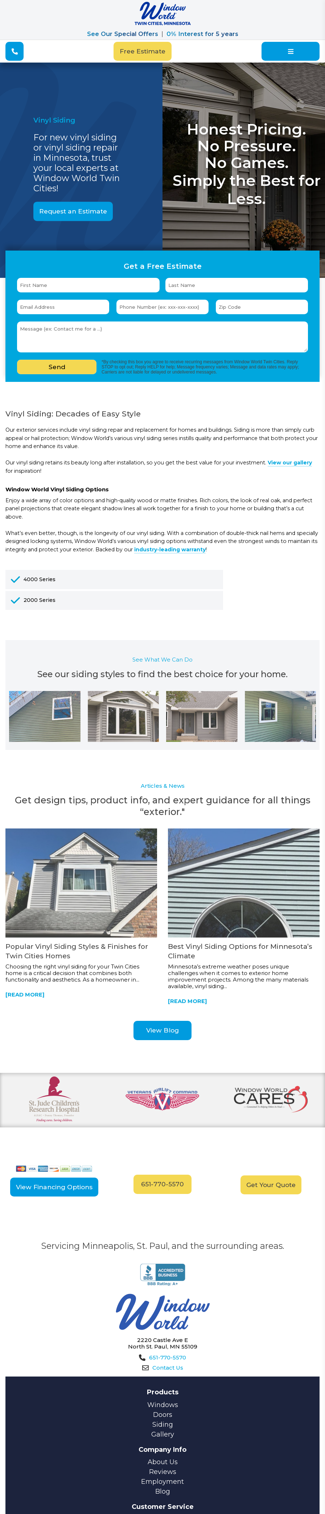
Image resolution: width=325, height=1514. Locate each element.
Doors (162, 1414)
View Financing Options (54, 1186)
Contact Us (162, 1367)
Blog (162, 1491)
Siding (162, 1424)
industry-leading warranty (170, 549)
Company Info (162, 1449)
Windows (162, 1405)
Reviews (162, 1471)
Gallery (162, 1434)
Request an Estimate (73, 211)
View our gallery (290, 462)
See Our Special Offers (122, 33)
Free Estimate (142, 51)
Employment (162, 1481)
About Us (163, 1462)
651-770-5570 (162, 1184)
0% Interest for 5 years (202, 33)
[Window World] (163, 23)
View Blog (162, 1030)
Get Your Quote (271, 1184)
